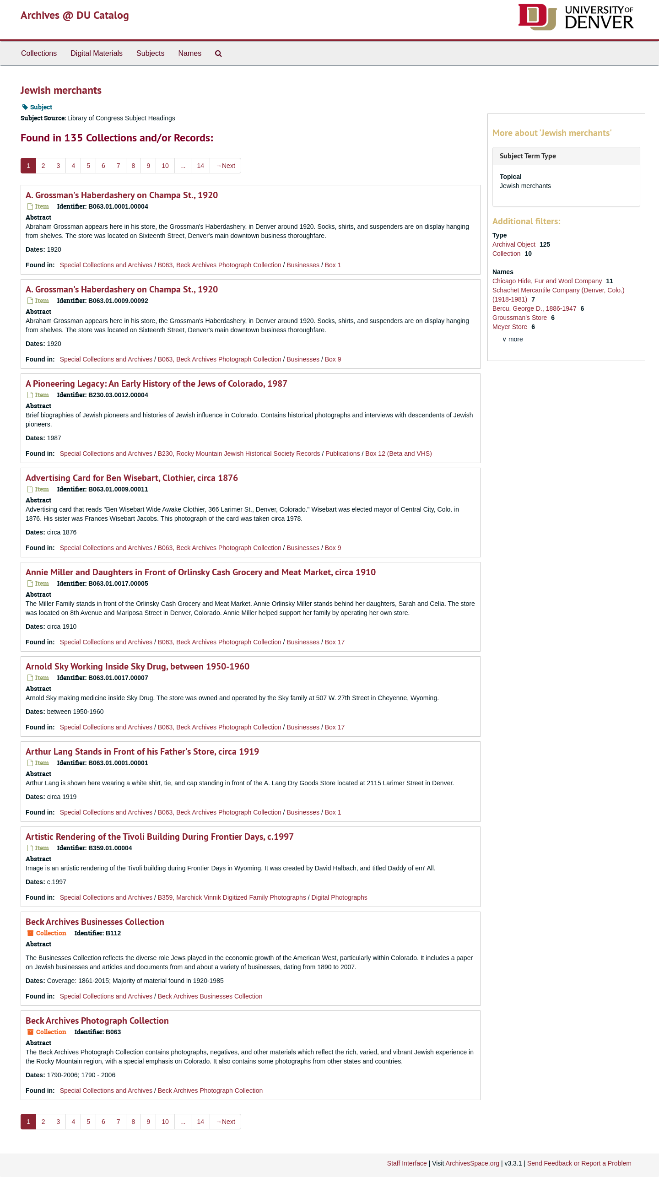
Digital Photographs (339, 897)
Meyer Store (510, 326)
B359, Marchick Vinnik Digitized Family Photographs (232, 897)
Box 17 (335, 642)
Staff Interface (407, 1163)
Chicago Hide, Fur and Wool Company (548, 281)
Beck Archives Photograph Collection (97, 1020)
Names (189, 53)
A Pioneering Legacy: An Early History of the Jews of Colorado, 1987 (156, 383)
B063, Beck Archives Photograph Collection (219, 265)
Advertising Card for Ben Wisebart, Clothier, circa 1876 (132, 478)
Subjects (150, 53)
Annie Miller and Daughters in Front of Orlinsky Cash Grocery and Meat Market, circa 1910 (201, 572)
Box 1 (333, 265)
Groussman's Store (520, 317)
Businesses (302, 265)
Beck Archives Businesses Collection (95, 922)
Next (225, 165)
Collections (39, 53)
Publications (342, 453)
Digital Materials (96, 53)
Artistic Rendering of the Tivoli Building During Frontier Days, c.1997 (160, 836)
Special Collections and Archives (106, 265)
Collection (507, 253)
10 (165, 165)
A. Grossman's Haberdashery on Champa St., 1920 (122, 195)
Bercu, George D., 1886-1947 (535, 308)
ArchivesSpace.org (472, 1163)
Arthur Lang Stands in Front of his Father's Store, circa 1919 (142, 751)
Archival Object (514, 244)
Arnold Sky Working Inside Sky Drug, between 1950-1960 (137, 666)
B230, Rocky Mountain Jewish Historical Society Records (239, 453)
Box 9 (333, 359)
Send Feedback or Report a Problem (579, 1163)
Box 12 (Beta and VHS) (398, 453)
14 (200, 165)
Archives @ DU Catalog (75, 15)
